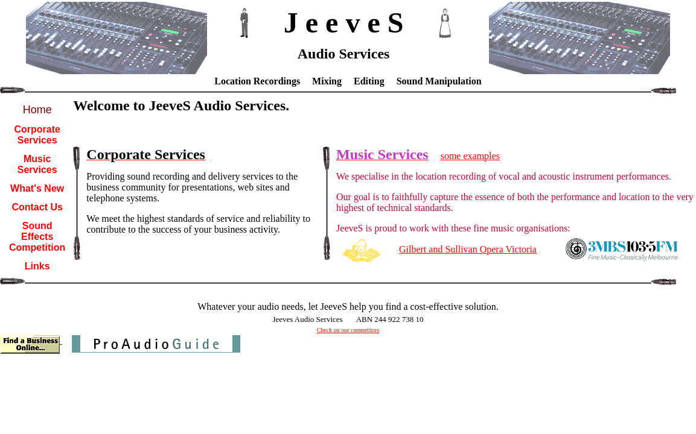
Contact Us (36, 207)
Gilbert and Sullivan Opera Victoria (468, 249)
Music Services (37, 164)
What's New (37, 188)
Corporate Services (37, 134)
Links (37, 266)
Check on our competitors (348, 330)
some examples (470, 156)
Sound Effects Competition (37, 237)
